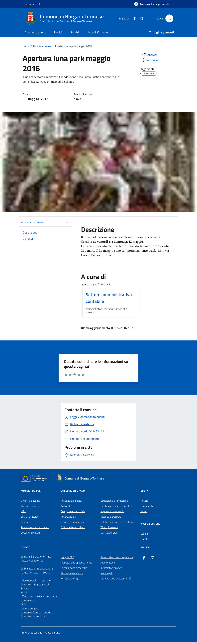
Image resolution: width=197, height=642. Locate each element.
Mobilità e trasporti (110, 517)
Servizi (74, 32)
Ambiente (66, 506)
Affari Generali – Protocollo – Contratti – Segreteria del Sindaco (37, 584)
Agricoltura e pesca (71, 501)
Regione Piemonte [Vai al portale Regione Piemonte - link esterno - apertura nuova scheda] (32, 4)
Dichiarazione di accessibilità (115, 578)
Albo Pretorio (107, 562)
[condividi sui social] (148, 54)
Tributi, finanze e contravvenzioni (109, 530)
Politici (24, 522)
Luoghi (144, 534)
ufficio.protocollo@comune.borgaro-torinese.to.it (40, 598)
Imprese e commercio (112, 511)
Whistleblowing (69, 578)
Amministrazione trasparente (116, 557)
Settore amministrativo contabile (109, 298)
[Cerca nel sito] (169, 18)
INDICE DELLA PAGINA (45, 223)
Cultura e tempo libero (73, 527)
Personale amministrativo (35, 527)
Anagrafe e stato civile (73, 511)
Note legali (106, 573)
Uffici (23, 511)
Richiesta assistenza (72, 573)
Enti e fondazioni (30, 517)
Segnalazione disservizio (74, 568)
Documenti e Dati (30, 533)
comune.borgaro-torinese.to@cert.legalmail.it (36, 610)
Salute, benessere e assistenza (117, 522)
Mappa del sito (52, 633)
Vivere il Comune (97, 32)
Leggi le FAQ (67, 557)
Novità (58, 32)
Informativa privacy (111, 568)
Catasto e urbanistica (72, 522)
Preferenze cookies (31, 633)
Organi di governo (30, 501)
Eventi (144, 539)
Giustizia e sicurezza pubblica (116, 506)
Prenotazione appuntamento (76, 562)
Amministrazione (35, 32)
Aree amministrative (32, 506)
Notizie (144, 501)
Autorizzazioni (68, 517)
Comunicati (146, 506)
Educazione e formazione (114, 501)
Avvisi (143, 511)
